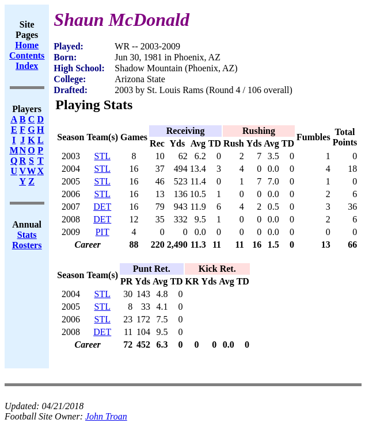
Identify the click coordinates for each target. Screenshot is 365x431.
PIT (102, 232)
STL (102, 156)
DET (102, 206)
